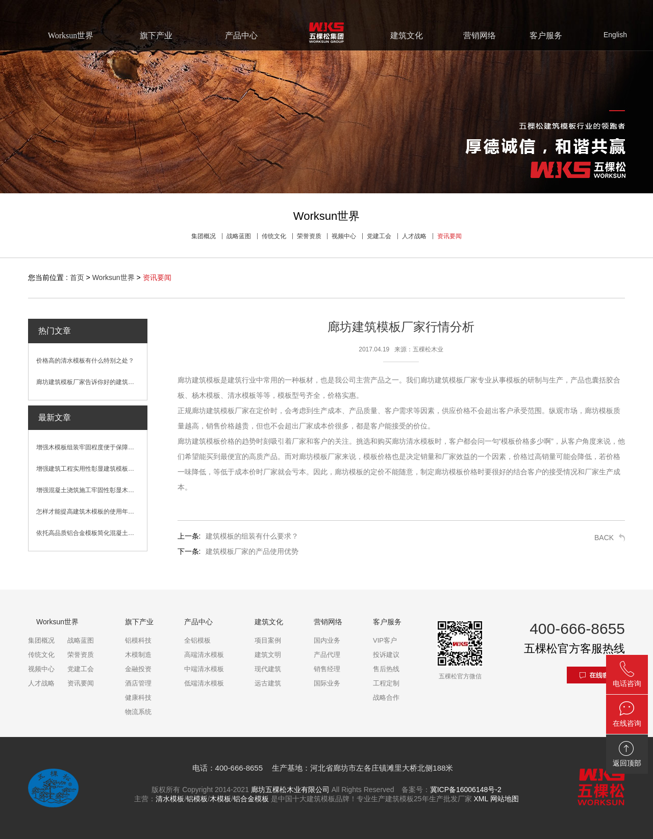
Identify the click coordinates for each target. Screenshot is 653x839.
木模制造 (138, 654)
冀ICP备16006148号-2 (465, 789)
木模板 (220, 799)
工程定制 (386, 683)
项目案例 (268, 640)
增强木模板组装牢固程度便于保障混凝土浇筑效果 (91, 447)
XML (480, 799)
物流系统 (138, 712)
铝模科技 (138, 640)
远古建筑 (268, 683)
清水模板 (170, 799)
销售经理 (327, 669)
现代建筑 (268, 669)
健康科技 (138, 697)
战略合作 (386, 697)
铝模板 (197, 799)
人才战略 (414, 236)
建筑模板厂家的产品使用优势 (252, 551)
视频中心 (344, 236)
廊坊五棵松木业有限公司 (290, 789)
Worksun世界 (113, 277)
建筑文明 (268, 654)
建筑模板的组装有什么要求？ (252, 536)
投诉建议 (386, 654)
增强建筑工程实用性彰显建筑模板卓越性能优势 (91, 468)
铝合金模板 (251, 799)
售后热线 (386, 669)
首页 (77, 277)
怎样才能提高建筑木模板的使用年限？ (88, 511)
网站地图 (504, 799)
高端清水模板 (204, 654)
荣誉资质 (309, 236)
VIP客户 (385, 640)
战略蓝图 (239, 236)
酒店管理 (138, 683)
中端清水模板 (204, 669)
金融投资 (138, 669)
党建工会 (379, 236)
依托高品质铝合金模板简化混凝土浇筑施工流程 (91, 533)
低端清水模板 (204, 683)
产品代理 (327, 654)
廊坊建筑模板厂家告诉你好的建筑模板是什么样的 (91, 382)
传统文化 (274, 236)
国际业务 (327, 683)
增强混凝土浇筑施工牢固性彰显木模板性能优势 (91, 490)
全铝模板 (197, 640)
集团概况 (203, 236)
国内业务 (327, 640)
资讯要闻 (449, 236)
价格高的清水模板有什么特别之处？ (85, 360)
